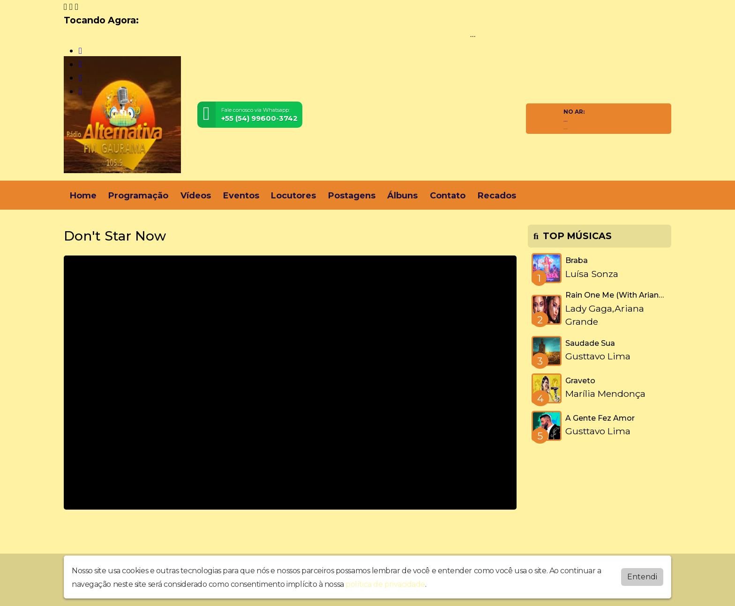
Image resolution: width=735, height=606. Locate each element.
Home (83, 195)
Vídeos (195, 195)
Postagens (351, 195)
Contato (447, 195)
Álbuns (402, 195)
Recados (497, 195)
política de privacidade (385, 584)
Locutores (293, 195)
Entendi (642, 576)
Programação (138, 195)
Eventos (241, 195)
